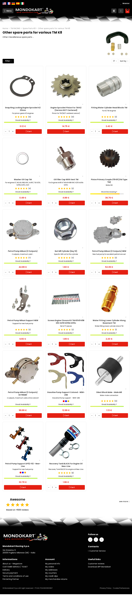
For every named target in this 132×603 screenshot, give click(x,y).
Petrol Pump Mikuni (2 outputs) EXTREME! (23, 393)
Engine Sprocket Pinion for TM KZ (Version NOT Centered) (66, 108)
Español (18, 3)
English (4, 3)
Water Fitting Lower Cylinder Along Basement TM (109, 321)
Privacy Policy (106, 588)
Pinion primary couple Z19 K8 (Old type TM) (109, 180)
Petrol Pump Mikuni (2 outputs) (23, 251)
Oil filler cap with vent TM (66, 179)
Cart (29, 131)
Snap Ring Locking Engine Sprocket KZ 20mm (23, 108)
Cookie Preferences (121, 588)
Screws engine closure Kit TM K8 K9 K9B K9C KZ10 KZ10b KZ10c (66, 321)
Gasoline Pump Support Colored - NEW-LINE (66, 393)
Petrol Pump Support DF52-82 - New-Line (22, 465)
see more (124, 501)
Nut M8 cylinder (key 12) (66, 251)
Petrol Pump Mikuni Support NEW (22, 320)
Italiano (22, 3)
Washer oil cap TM (23, 179)
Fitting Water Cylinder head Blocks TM (109, 107)
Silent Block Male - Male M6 (109, 392)
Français (9, 3)
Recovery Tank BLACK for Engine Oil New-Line (65, 465)
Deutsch (13, 3)
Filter (7, 61)
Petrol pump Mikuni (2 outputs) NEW (109, 251)
